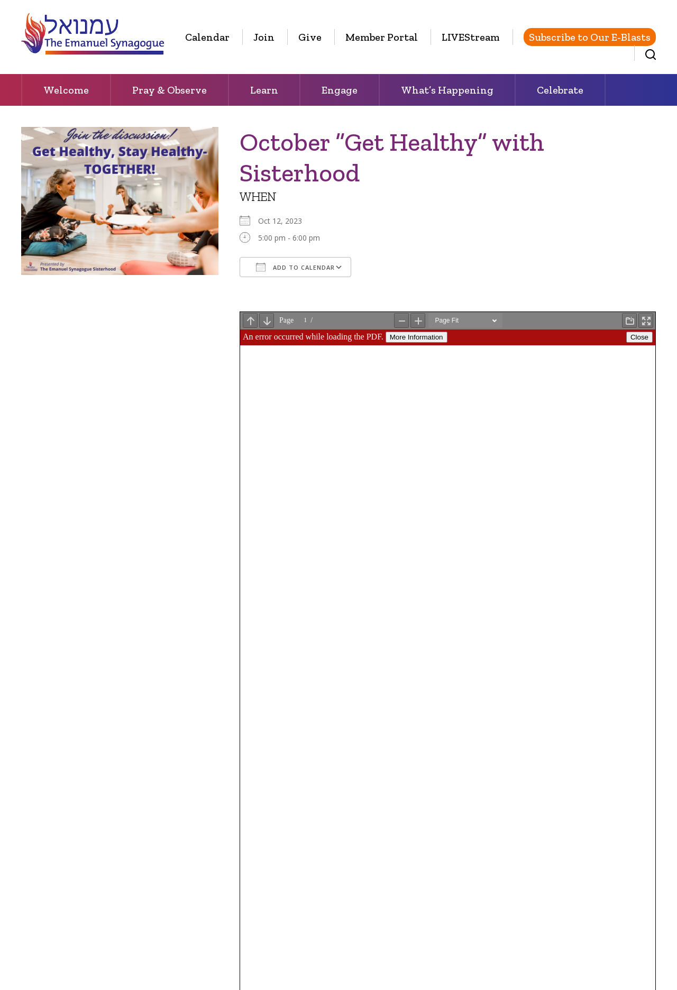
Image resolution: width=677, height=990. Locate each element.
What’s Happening (447, 90)
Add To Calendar (295, 267)
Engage (340, 90)
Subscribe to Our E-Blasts (590, 37)
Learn (264, 90)
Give (310, 37)
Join (264, 37)
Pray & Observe (169, 90)
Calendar (207, 37)
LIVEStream (471, 37)
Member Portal (381, 37)
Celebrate (560, 90)
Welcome (66, 90)
